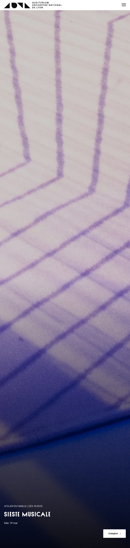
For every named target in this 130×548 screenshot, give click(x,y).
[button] (124, 4)
